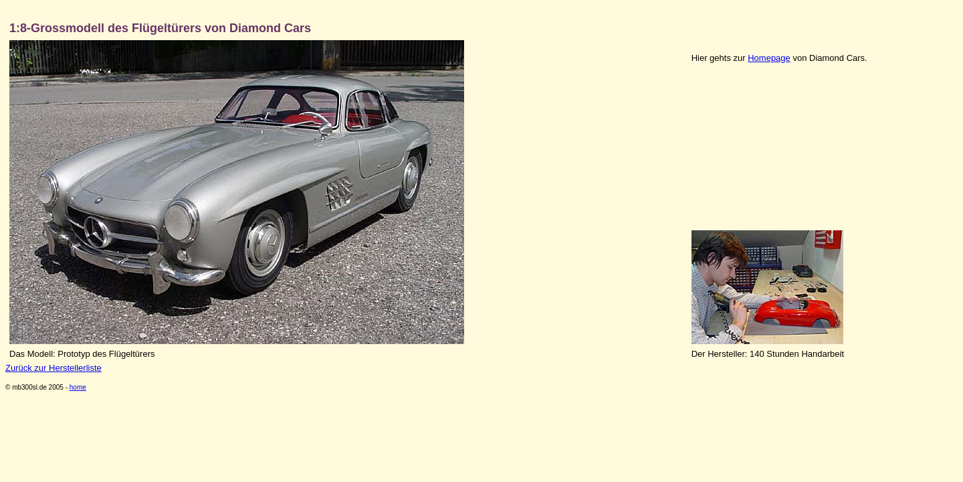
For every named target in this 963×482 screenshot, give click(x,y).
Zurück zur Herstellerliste (53, 368)
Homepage (769, 58)
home (78, 387)
